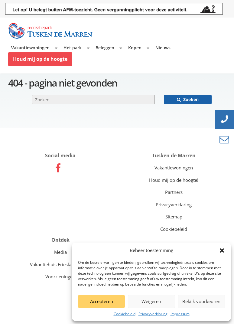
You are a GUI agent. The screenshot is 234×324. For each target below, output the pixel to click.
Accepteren (101, 301)
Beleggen (105, 48)
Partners (174, 192)
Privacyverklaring (152, 313)
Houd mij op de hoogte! (173, 180)
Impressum (180, 313)
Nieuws (163, 48)
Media (60, 252)
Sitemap (173, 217)
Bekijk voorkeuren (201, 301)
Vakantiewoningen (30, 48)
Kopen (134, 48)
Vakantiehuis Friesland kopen (60, 264)
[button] (222, 250)
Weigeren (151, 301)
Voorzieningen (60, 276)
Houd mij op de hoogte (40, 59)
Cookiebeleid (124, 313)
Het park (72, 48)
